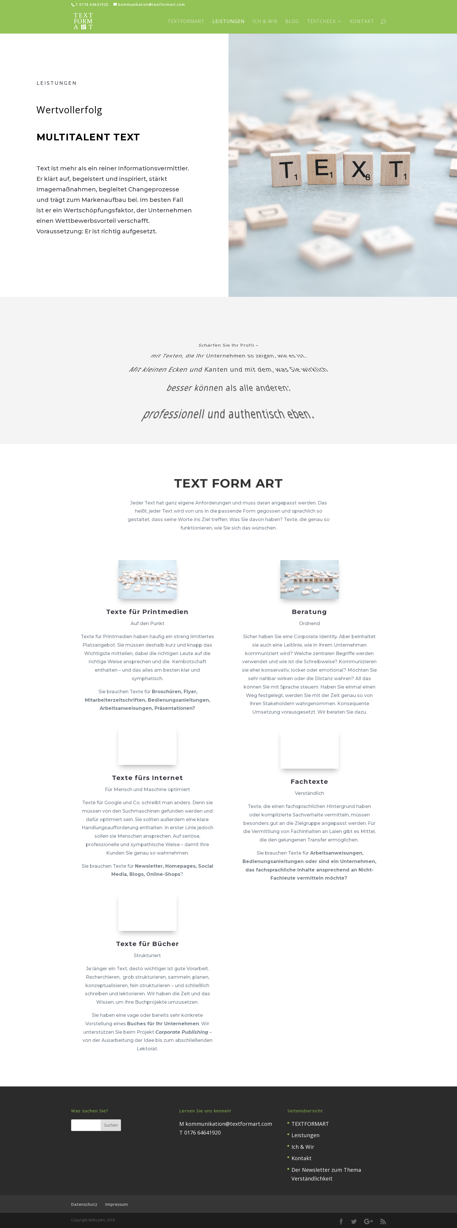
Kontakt (362, 21)
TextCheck (321, 21)
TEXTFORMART (186, 21)
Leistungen (228, 21)
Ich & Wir (265, 21)
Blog (292, 21)
